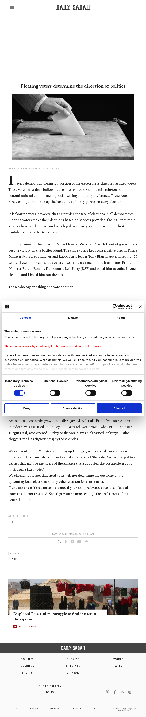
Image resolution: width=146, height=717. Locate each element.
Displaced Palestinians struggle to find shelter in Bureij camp (54, 616)
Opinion (73, 672)
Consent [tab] (25, 317)
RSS (96, 708)
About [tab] (121, 317)
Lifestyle (73, 666)
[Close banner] (140, 306)
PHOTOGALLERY (27, 626)
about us (54, 708)
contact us (77, 708)
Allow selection (73, 408)
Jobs (16, 708)
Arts (118, 666)
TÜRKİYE (73, 659)
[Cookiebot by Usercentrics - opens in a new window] (115, 306)
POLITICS (27, 659)
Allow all (119, 408)
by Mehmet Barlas (20, 168)
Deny (26, 408)
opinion (12, 558)
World (118, 659)
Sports (27, 672)
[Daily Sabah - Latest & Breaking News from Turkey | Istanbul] (73, 7)
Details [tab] (73, 317)
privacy (34, 708)
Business (27, 666)
